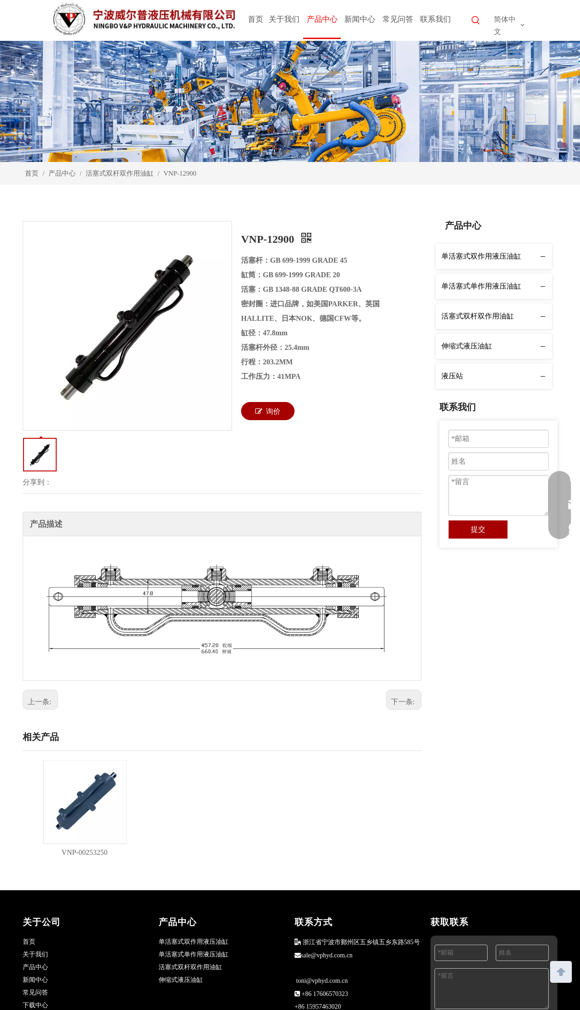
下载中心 (35, 1005)
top (561, 971)
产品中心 (35, 967)
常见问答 (35, 992)
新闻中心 (35, 979)
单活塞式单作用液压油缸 (481, 286)
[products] (290, 101)
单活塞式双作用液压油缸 (481, 256)
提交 (478, 529)
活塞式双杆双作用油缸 (477, 316)
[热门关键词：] (476, 22)
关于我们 (35, 954)
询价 (267, 411)
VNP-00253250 (84, 852)
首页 (29, 941)
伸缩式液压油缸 (466, 346)
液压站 (452, 376)
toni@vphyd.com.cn (322, 980)
